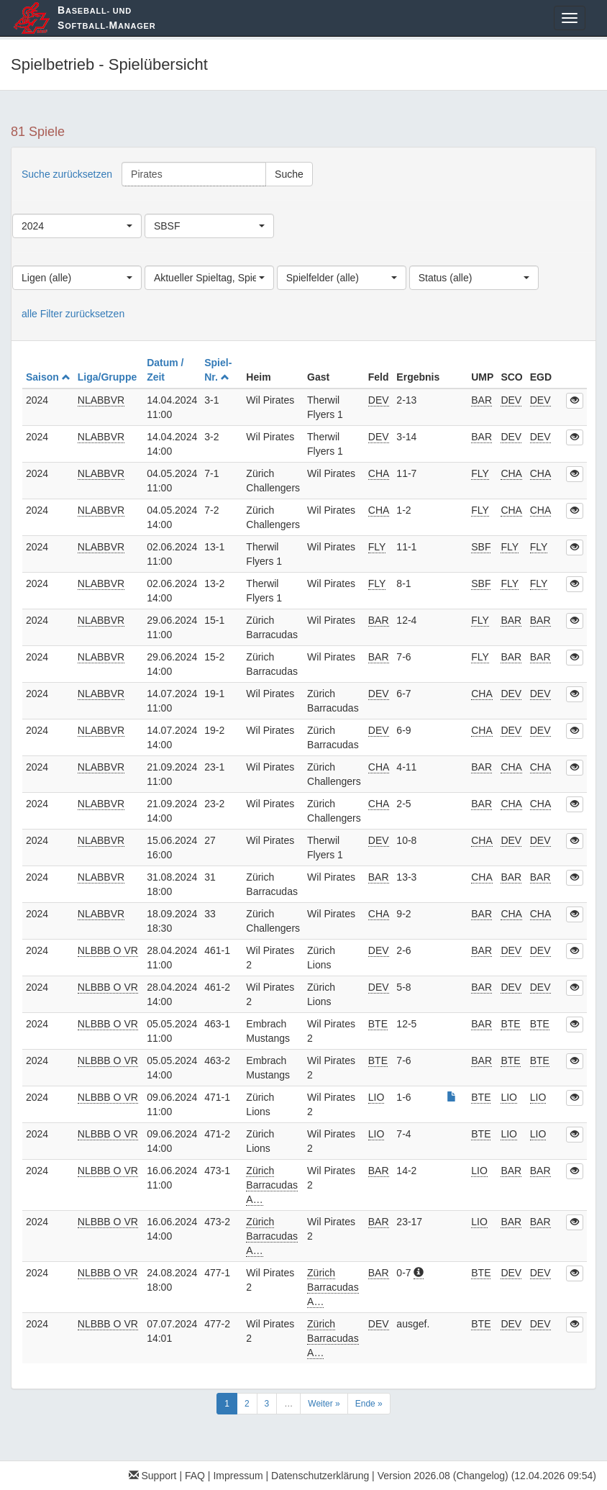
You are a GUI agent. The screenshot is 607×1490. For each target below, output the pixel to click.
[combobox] (77, 226)
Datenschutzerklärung (320, 1475)
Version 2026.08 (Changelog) (443, 1475)
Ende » (369, 1404)
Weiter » (323, 1404)
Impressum (238, 1475)
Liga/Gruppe (109, 377)
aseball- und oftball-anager (106, 17)
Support (153, 1475)
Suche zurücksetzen (67, 174)
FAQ (195, 1475)
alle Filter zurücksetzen (73, 313)
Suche (289, 174)
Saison (48, 377)
